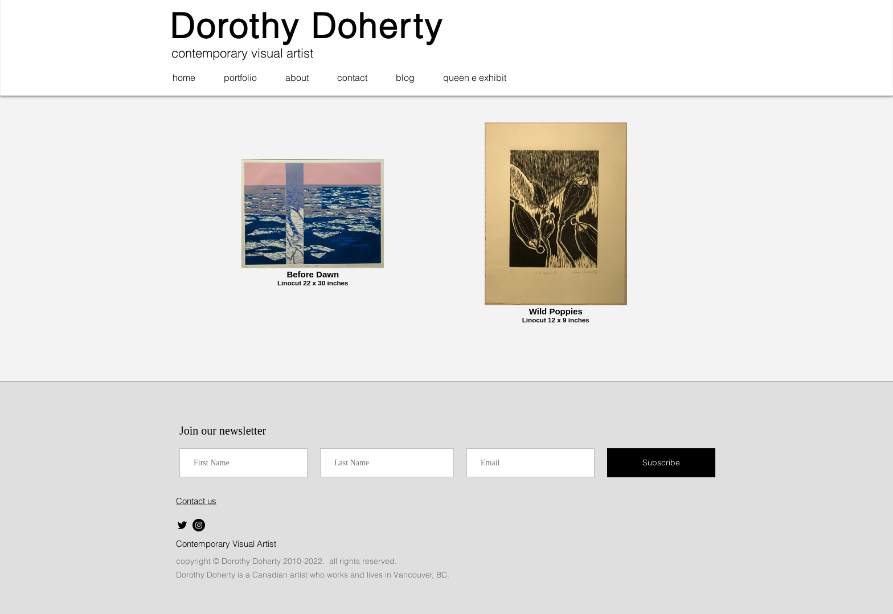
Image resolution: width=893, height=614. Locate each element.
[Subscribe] (661, 462)
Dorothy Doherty (306, 26)
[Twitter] (182, 525)
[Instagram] (198, 525)
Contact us (196, 501)
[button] (240, 78)
